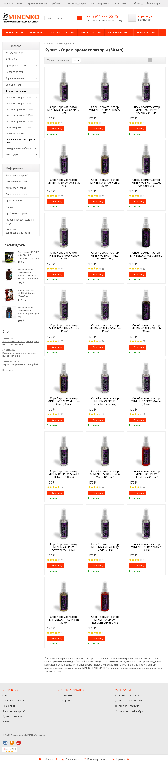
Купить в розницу (100, 3)
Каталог (13, 46)
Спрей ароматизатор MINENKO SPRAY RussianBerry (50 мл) (105, 619)
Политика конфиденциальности (18, 231)
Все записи (7, 370)
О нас (20, 3)
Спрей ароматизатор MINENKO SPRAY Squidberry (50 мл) (105, 401)
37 (144, 341)
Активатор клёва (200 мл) (20, 115)
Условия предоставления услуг (20, 221)
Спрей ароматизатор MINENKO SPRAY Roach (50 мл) (146, 328)
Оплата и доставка (16, 194)
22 (62, 123)
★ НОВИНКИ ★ (14, 32)
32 (144, 123)
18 (62, 487)
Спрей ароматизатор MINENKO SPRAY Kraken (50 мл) (146, 547)
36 (62, 414)
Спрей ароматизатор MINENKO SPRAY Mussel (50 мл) (146, 401)
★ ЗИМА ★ (36, 32)
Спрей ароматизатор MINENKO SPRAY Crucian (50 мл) (105, 328)
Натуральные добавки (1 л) (21, 148)
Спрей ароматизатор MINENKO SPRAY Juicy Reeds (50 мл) (105, 547)
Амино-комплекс (15, 133)
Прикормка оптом (62, 32)
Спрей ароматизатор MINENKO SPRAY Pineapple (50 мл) (146, 109)
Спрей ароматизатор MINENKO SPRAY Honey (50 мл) (64, 255)
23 (103, 123)
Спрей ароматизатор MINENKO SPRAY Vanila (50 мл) (105, 182)
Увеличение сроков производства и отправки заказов (20, 343)
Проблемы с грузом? (17, 213)
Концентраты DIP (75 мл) (19, 127)
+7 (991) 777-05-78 (102, 16)
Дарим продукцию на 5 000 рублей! (20, 364)
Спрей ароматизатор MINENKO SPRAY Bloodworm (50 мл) (146, 474)
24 (103, 341)
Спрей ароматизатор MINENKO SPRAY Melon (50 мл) (64, 619)
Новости (8, 3)
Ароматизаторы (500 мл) (19, 97)
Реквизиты (120, 3)
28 (103, 414)
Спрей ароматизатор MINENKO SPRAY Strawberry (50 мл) (64, 547)
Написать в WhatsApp (131, 711)
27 (144, 268)
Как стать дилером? (77, 3)
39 (144, 560)
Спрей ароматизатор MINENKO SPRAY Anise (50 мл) (63, 182)
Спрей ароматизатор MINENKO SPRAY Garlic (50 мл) (63, 109)
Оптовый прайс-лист (17, 181)
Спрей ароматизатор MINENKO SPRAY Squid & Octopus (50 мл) (63, 474)
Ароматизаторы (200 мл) (19, 103)
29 (62, 341)
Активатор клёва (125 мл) (20, 109)
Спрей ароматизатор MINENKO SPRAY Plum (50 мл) (105, 109)
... (162, 32)
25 (144, 196)
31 (62, 196)
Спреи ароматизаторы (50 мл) (21, 141)
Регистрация (155, 3)
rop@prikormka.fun (129, 705)
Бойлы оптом (146, 32)
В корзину (55, 128)
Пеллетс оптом (91, 32)
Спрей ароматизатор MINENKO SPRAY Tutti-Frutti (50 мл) (105, 255)
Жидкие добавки (16, 91)
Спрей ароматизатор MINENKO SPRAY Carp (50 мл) (146, 255)
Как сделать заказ (16, 187)
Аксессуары (12, 154)
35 (144, 487)
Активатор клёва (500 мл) (20, 121)
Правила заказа (14, 200)
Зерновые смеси (119, 32)
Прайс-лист (57, 3)
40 (62, 633)
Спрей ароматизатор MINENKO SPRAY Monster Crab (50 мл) (64, 401)
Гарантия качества (37, 3)
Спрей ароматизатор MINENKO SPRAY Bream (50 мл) (64, 328)
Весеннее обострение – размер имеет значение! (19, 354)
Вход (138, 3)
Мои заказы (65, 695)
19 (103, 196)
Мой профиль (66, 700)
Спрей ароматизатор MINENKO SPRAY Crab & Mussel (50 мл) (105, 474)
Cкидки (9, 207)
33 (62, 268)
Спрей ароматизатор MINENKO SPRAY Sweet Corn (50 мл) (146, 182)
